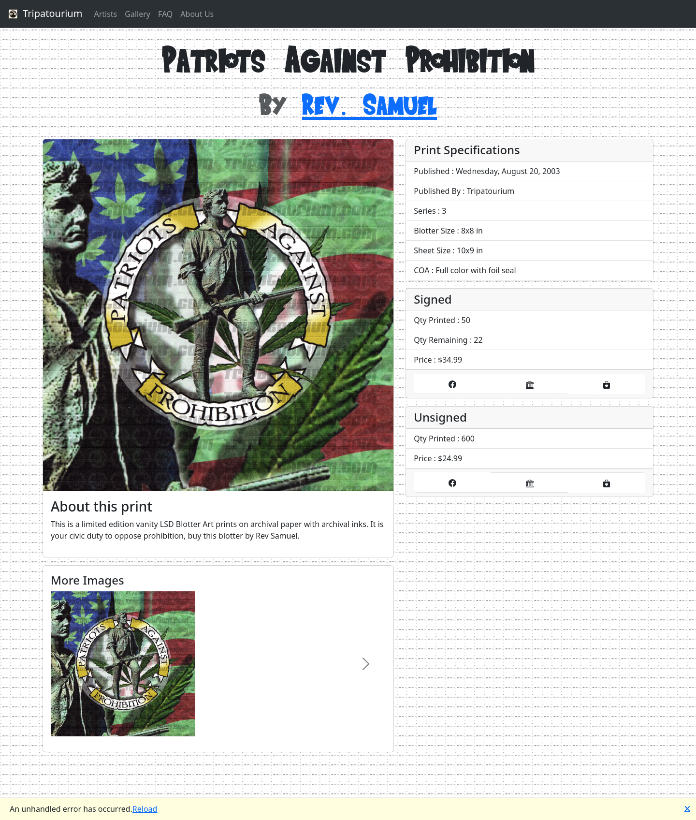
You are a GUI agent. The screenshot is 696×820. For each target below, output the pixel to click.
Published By (437, 191)
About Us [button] (197, 14)
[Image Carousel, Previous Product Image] (71, 663)
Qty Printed (434, 320)
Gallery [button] (137, 14)
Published (432, 171)
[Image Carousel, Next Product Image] (366, 663)
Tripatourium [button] (44, 14)
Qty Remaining (440, 340)
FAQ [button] (165, 14)
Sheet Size (432, 250)
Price (423, 359)
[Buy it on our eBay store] (529, 384)
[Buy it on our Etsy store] (606, 384)
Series (424, 210)
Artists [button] (105, 14)
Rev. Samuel (369, 104)
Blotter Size (434, 230)
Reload (145, 809)
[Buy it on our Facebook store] (452, 384)
